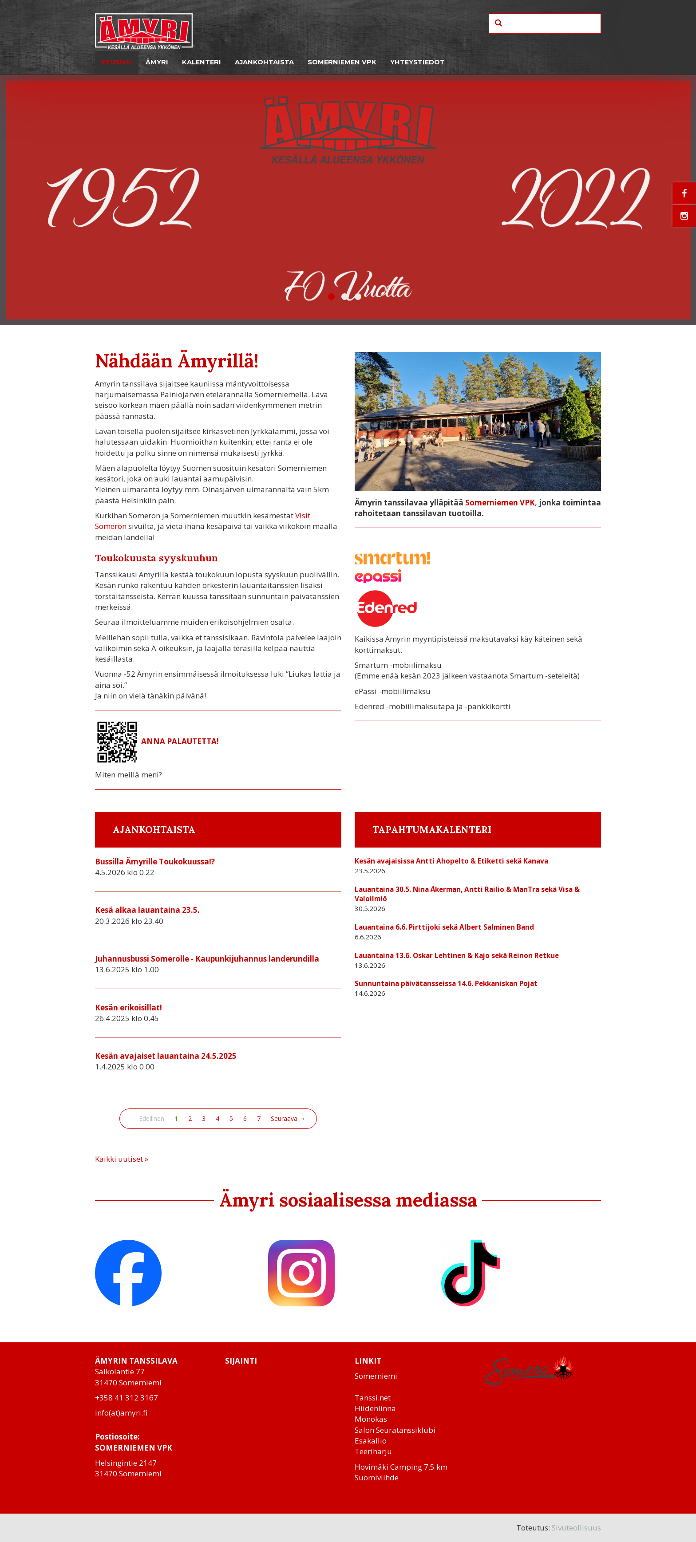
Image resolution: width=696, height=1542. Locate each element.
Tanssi (366, 1397)
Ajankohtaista (264, 62)
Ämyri (157, 62)
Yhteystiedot (417, 62)
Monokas (371, 1419)
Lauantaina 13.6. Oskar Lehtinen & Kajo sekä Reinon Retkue (457, 955)
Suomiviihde (377, 1477)
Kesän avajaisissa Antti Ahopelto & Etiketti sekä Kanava (451, 860)
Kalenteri (201, 62)
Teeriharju (373, 1451)
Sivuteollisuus (576, 1527)
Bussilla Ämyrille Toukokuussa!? (155, 861)
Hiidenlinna (375, 1408)
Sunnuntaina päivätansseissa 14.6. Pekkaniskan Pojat (446, 983)
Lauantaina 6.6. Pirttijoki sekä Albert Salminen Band (444, 927)
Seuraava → (288, 1118)
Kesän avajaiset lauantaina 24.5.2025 (166, 1056)
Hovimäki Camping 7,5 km (401, 1467)
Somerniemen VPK (342, 62)
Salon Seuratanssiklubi (395, 1430)
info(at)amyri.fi (121, 1413)
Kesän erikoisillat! (128, 1007)
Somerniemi (376, 1376)
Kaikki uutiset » (121, 1159)
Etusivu (117, 62)
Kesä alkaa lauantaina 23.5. (147, 910)
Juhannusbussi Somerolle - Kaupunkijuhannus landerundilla (207, 959)
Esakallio (371, 1441)
